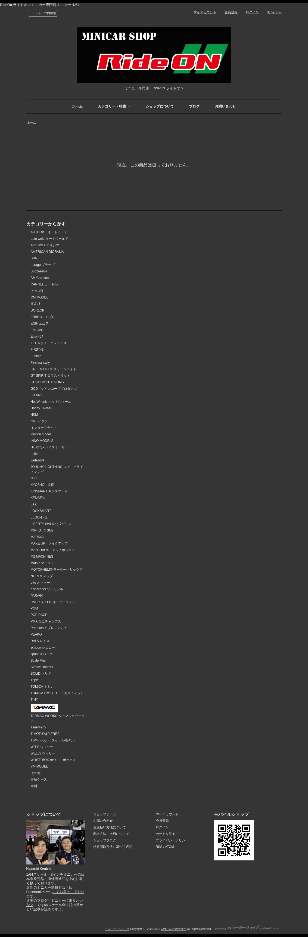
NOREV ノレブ (42, 576)
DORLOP (38, 310)
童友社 (36, 304)
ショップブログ (104, 840)
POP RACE (39, 615)
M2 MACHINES (42, 556)
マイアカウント (205, 12)
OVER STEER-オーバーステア (53, 602)
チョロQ (37, 291)
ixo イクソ (39, 421)
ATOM (169, 847)
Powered (248, 928)
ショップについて (160, 106)
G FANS (37, 395)
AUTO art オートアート (49, 232)
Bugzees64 (39, 271)
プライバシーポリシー (172, 840)
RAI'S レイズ (40, 641)
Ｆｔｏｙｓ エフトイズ (49, 343)
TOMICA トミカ (42, 686)
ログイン (252, 12)
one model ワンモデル (47, 589)
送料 (34, 786)
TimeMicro (38, 727)
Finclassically (40, 362)
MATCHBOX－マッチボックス (53, 550)
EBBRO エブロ (43, 317)
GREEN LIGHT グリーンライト (53, 369)
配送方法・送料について (111, 834)
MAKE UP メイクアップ (49, 543)
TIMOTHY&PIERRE (45, 734)
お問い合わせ (225, 106)
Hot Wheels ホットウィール (51, 402)
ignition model (41, 434)
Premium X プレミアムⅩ (49, 628)
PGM (34, 608)
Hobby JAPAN (41, 408)
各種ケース (39, 779)
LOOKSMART (41, 511)
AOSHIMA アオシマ (45, 245)
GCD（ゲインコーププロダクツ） (55, 389)
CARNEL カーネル (44, 284)
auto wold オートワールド (50, 239)
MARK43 (37, 537)
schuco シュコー (43, 647)
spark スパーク (42, 654)
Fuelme (36, 356)
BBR (34, 258)
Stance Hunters (42, 667)
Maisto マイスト (42, 563)
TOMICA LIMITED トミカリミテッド (57, 693)
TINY (34, 700)
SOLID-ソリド (41, 673)
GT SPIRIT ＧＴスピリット (50, 376)
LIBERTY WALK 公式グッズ (51, 524)
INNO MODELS (42, 441)
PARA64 (37, 596)
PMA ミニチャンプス (46, 621)
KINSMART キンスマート (49, 491)
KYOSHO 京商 (42, 485)
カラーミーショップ (117, 928)
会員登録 (231, 12)
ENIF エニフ (40, 323)
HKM (34, 415)
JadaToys (38, 460)
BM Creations (41, 278)
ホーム (77, 106)
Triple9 (36, 680)
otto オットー (40, 582)
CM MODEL (39, 297)
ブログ (194, 106)
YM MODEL (39, 766)
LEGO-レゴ (39, 517)
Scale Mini (38, 660)
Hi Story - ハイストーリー (49, 447)
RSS (159, 847)
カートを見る (165, 834)
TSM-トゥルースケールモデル (52, 740)
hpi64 (35, 454)
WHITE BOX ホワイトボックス (53, 760)
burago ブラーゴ (43, 265)
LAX (34, 504)
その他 (36, 773)
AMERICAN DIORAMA (47, 252)
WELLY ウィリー (43, 753)
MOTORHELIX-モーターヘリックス (57, 569)
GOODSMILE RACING (47, 382)
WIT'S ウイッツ (42, 747)
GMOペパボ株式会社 (173, 928)
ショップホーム (104, 814)
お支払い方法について (109, 827)
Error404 (37, 336)
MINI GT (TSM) (42, 530)
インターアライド (44, 428)
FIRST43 (37, 349)
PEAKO (36, 634)
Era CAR (37, 330)
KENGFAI (38, 498)
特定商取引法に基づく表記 (112, 847)
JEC (34, 478)
